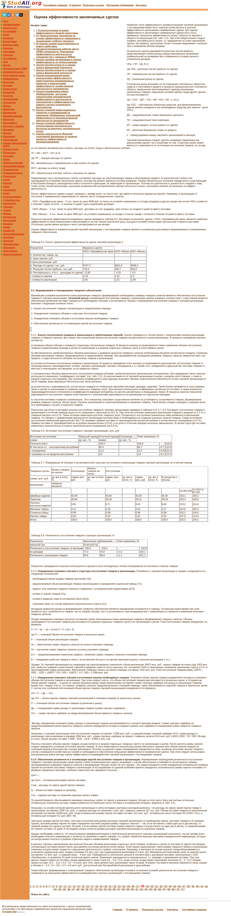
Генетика (8, 48)
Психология (9, 176)
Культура (8, 95)
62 (141, 889)
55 (109, 889)
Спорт (6, 193)
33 (165, 886)
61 (137, 889)
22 (115, 886)
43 (55, 889)
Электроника (10, 251)
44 (59, 889)
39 (193, 886)
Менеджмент (10, 123)
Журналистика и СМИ (15, 68)
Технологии (9, 203)
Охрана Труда (10, 149)
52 (96, 889)
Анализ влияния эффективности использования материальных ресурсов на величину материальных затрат (58, 127)
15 (83, 886)
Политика (8, 156)
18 (96, 886)
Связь (6, 186)
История (7, 85)
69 (173, 889)
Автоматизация (11, 24)
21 (110, 886)
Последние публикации (120, 5)
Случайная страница (55, 5)
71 (182, 889)
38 (188, 886)
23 (119, 886)
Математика (9, 112)
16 (87, 886)
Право (6, 159)
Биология (8, 38)
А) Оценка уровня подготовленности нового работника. (57, 45)
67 (164, 889)
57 (118, 889)
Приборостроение (13, 163)
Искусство (8, 82)
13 (74, 886)
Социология (9, 190)
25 (128, 886)
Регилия (7, 183)
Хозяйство (8, 230)
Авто (5, 21)
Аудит (6, 34)
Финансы (8, 224)
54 (105, 889)
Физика (7, 213)
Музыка (7, 133)
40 (197, 886)
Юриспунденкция (12, 254)
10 (60, 886)
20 (105, 886)
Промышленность (13, 173)
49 (82, 889)
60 (132, 889)
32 (161, 886)
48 (78, 889)
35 (174, 886)
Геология (8, 55)
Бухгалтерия (10, 41)
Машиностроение (12, 116)
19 (101, 886)
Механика (8, 129)
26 (133, 886)
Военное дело (11, 45)
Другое (7, 65)
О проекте (75, 5)
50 (87, 889)
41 (202, 886)
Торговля (8, 207)
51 (91, 889)
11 (64, 886)
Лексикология (10, 99)
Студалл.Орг (9, 911)
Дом (5, 62)
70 (178, 889)
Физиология (9, 217)
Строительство (11, 200)
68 (168, 889)
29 (147, 886)
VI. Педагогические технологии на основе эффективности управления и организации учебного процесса (58, 38)
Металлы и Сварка (13, 126)
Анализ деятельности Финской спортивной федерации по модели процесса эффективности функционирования (56, 138)
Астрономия (9, 31)
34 (170, 886)
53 (100, 889)
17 (92, 886)
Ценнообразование (13, 234)
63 (146, 889)
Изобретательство (13, 72)
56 (114, 889)
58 (123, 889)
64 (150, 889)
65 (155, 889)
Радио (6, 180)
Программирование (14, 166)
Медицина (8, 119)
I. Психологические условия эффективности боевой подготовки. (57, 31)
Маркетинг (9, 109)
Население (9, 136)
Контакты (141, 5)
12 (69, 886)
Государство (10, 58)
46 (69, 889)
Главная (117, 909)
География (9, 51)
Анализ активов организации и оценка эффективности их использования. (58, 61)
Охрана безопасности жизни (15, 144)
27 (137, 886)
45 (64, 889)
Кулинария (9, 92)
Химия (6, 227)
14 (78, 886)
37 (183, 886)
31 (156, 886)
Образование (10, 140)
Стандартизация (12, 196)
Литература (9, 102)
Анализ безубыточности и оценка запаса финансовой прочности (55, 66)
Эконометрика (11, 244)
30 (152, 886)
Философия (9, 220)
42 (206, 886)
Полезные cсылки (93, 5)
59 (128, 889)
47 (73, 889)
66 (159, 889)
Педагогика (9, 152)
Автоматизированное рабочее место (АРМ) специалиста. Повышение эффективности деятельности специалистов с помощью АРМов (57, 53)
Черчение (8, 237)
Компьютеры (10, 89)
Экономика (9, 247)
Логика (6, 106)
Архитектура (10, 28)
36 (179, 886)
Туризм (7, 210)
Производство (10, 169)
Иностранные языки (14, 75)
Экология (8, 241)
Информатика (10, 79)
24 (123, 886)
